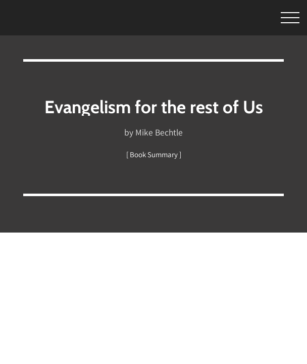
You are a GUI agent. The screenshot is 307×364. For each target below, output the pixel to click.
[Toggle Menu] (275, 18)
